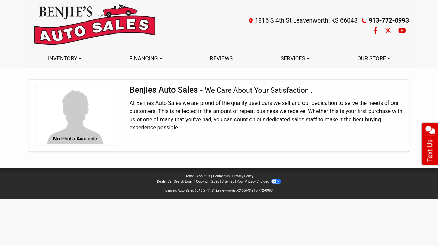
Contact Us (221, 176)
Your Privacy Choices (259, 181)
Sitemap (228, 181)
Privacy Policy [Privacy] (243, 176)
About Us (203, 176)
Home (189, 176)
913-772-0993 (389, 20)
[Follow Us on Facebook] (376, 31)
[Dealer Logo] (93, 26)
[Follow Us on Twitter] (389, 31)
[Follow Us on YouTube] (402, 31)
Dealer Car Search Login (175, 181)
